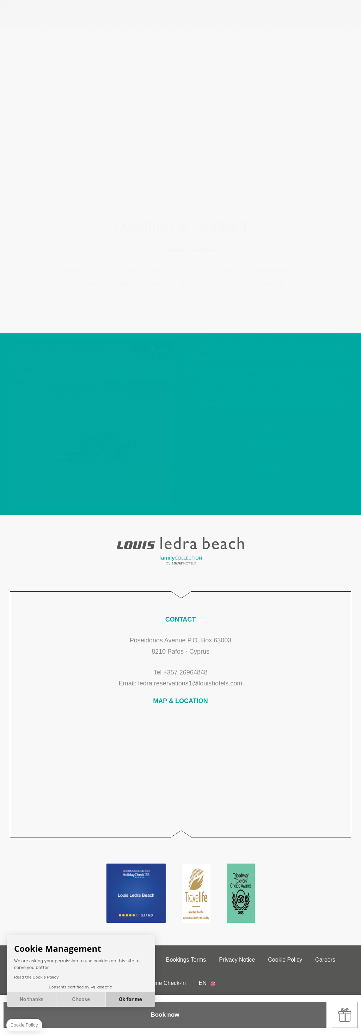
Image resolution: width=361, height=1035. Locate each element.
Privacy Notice (237, 960)
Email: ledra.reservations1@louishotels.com (180, 683)
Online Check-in (166, 983)
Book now (165, 1014)
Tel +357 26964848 (180, 672)
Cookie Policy (285, 960)
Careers (325, 960)
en (203, 983)
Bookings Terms (186, 960)
